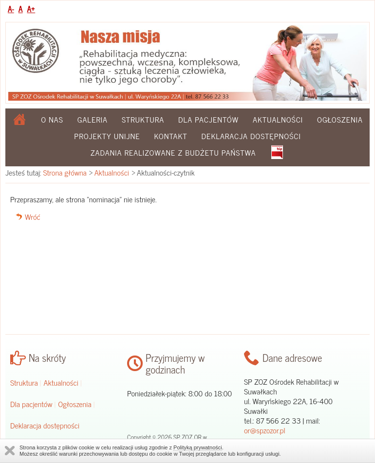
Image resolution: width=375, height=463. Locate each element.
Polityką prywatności (197, 447)
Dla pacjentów (208, 119)
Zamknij (10, 450)
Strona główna (65, 172)
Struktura (143, 119)
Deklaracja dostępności (251, 135)
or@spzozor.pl (264, 430)
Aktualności (278, 119)
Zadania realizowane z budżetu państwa (173, 152)
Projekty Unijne (107, 135)
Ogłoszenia (340, 119)
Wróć (32, 216)
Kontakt (170, 135)
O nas (52, 119)
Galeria (92, 119)
